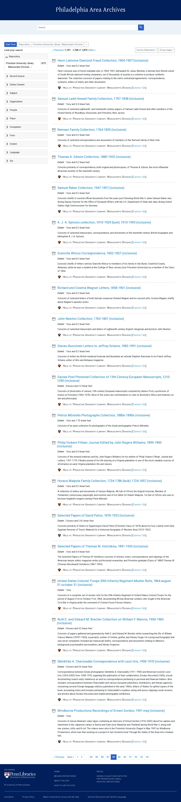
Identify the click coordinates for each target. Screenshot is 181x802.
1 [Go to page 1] (77, 757)
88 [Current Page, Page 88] (113, 757)
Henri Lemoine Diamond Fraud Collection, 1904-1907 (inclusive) (102, 60)
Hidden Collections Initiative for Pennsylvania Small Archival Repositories (112, 779)
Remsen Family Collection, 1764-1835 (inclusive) (91, 129)
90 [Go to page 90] (125, 757)
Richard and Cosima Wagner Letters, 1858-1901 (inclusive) (99, 288)
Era (11, 160)
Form (12, 135)
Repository (14, 56)
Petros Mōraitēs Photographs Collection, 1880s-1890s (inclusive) (103, 415)
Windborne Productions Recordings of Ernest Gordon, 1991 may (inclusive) (111, 710)
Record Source (17, 76)
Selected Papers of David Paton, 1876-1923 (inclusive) (95, 515)
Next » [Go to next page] (70, 757)
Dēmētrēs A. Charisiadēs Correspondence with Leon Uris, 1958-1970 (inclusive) (113, 661)
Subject (13, 93)
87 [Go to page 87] (108, 757)
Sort (145, 50)
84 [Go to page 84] (91, 757)
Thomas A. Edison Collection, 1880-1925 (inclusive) (94, 157)
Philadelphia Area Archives (90, 9)
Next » (92, 50)
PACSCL (100, 772)
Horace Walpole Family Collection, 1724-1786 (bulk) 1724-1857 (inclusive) (109, 481)
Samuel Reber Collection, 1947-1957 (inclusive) (90, 188)
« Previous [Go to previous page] (59, 757)
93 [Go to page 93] (141, 757)
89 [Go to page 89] (119, 757)
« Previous (57, 50)
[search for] (87, 27)
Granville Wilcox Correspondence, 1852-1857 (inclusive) (97, 253)
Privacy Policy (28, 797)
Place (13, 118)
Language (15, 152)
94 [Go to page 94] (147, 757)
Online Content (17, 84)
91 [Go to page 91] (130, 757)
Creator (13, 144)
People (13, 110)
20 (166, 49)
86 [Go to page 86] (102, 757)
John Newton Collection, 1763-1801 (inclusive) (90, 318)
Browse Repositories (65, 776)
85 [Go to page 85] (97, 757)
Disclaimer (9, 797)
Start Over (11, 44)
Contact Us (139, 87)
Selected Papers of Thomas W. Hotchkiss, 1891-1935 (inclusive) (102, 546)
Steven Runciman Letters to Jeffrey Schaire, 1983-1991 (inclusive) (104, 346)
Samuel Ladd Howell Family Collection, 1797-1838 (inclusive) (100, 98)
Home (57, 772)
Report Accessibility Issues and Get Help (61, 797)
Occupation (15, 127)
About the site (61, 781)
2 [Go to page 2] (81, 757)
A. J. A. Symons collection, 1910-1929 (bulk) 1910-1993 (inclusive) (104, 222)
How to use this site (64, 785)
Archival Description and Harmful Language (107, 797)
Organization (16, 101)
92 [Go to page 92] (136, 757)
